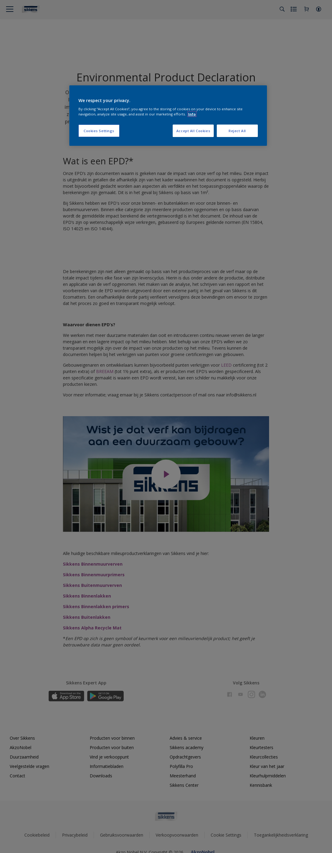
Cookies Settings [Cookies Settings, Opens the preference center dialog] (99, 130)
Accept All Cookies (193, 130)
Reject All (237, 130)
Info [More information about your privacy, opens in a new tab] (192, 114)
